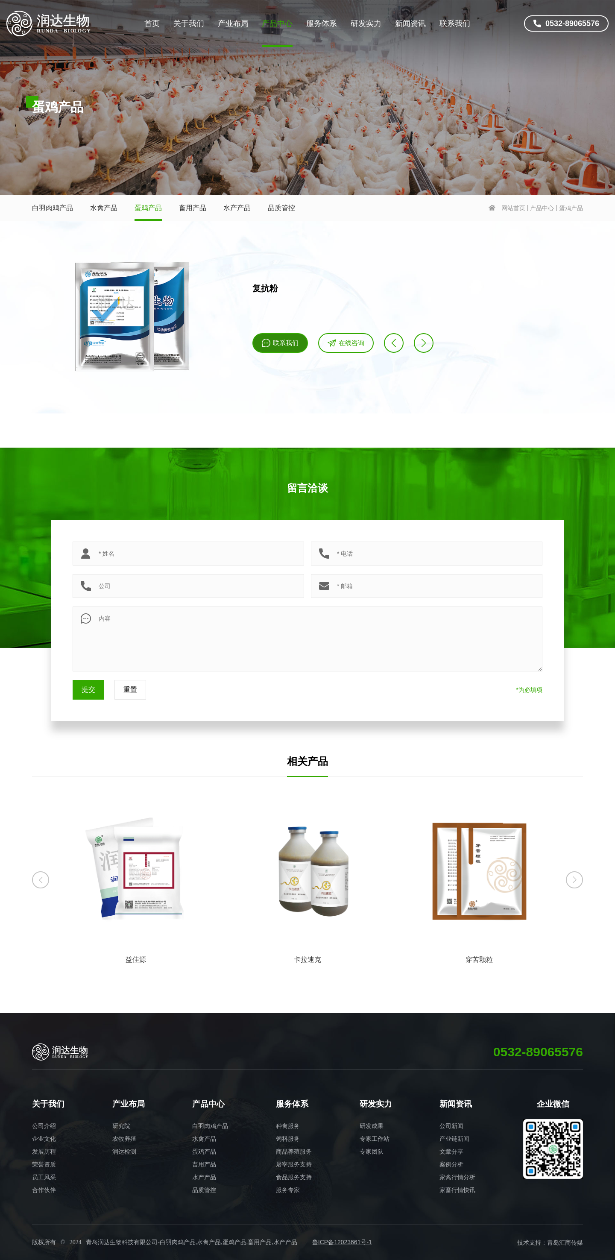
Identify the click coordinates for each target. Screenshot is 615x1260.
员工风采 (44, 1177)
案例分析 (451, 1164)
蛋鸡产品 (148, 207)
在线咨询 (346, 343)
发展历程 (44, 1151)
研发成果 (372, 1125)
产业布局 (233, 23)
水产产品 (237, 207)
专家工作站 (375, 1138)
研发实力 (366, 23)
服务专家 (288, 1190)
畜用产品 (192, 207)
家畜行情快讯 (457, 1190)
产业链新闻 (454, 1138)
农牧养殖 (124, 1138)
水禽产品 (103, 207)
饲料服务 (288, 1138)
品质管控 (281, 207)
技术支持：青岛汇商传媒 (550, 1242)
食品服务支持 (294, 1177)
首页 (152, 23)
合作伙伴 (44, 1190)
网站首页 (513, 208)
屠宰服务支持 (294, 1164)
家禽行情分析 (457, 1177)
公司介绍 (44, 1125)
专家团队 (372, 1151)
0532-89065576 (566, 23)
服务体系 (321, 23)
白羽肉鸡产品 (52, 207)
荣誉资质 (44, 1164)
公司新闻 (451, 1125)
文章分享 (451, 1151)
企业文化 (44, 1138)
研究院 (121, 1125)
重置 (130, 689)
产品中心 (277, 23)
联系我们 (454, 23)
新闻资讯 (410, 23)
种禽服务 (288, 1125)
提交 (88, 689)
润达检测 (124, 1151)
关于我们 (188, 23)
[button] (40, 879)
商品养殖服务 (294, 1151)
